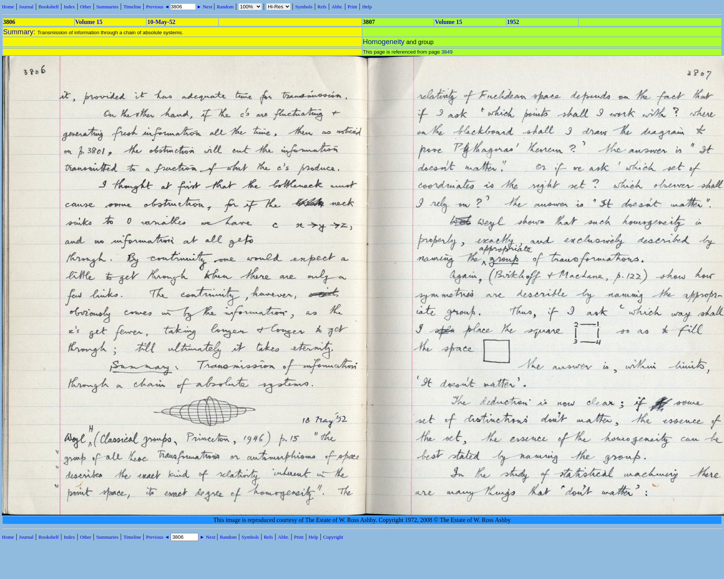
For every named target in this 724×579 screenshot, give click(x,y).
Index (69, 7)
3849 (447, 52)
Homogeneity (384, 42)
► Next (204, 7)
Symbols (304, 7)
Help (367, 7)
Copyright (333, 537)
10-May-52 (161, 22)
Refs (321, 7)
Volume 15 (89, 22)
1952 (513, 22)
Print (352, 7)
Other (85, 7)
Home (8, 7)
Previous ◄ (158, 7)
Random (225, 7)
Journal (26, 7)
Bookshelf (48, 7)
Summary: (20, 32)
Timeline (132, 7)
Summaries (107, 7)
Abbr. (336, 7)
